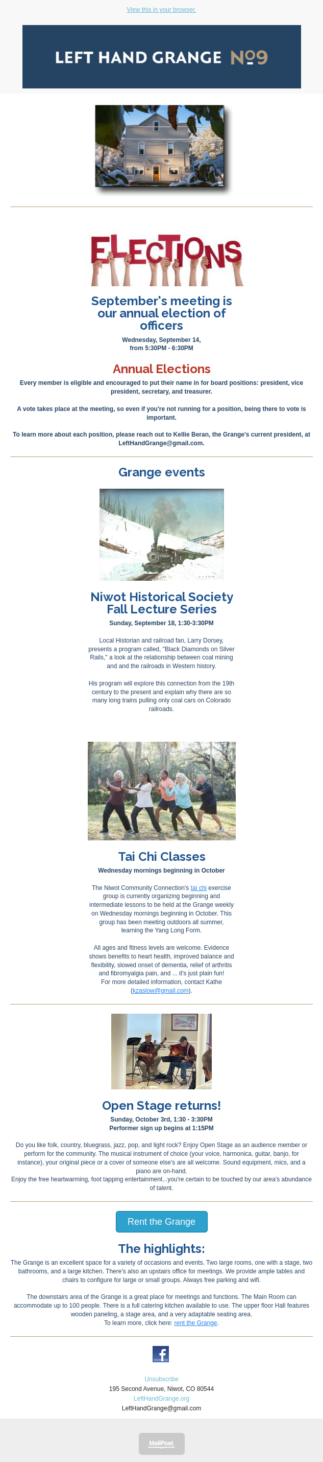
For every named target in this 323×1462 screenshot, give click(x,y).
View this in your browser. (161, 9)
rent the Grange (195, 1323)
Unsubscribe (161, 1379)
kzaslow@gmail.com (161, 990)
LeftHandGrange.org (161, 1398)
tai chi (199, 888)
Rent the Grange (161, 1222)
